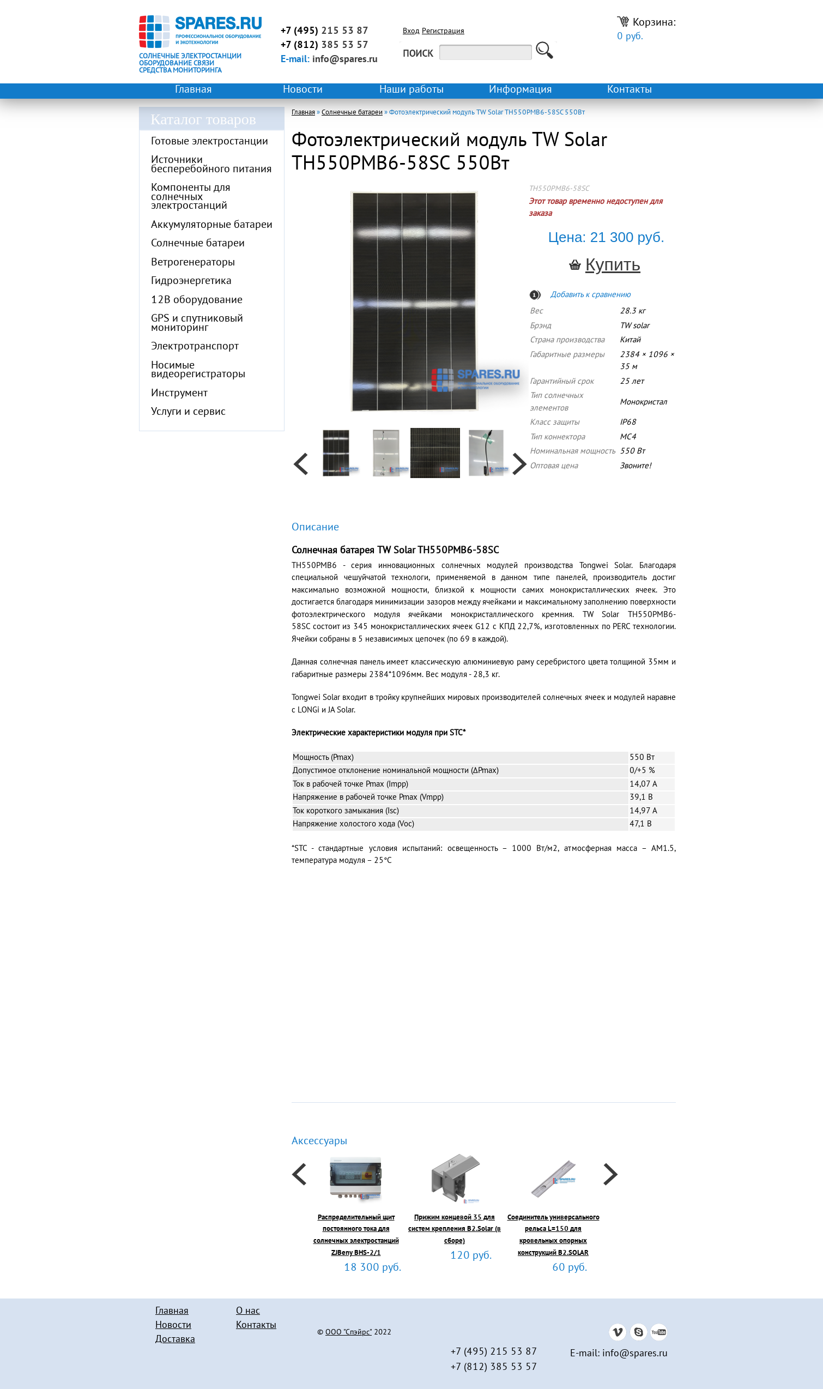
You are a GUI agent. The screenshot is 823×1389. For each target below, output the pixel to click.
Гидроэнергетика (191, 281)
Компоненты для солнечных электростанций (191, 197)
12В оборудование (197, 300)
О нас (248, 1311)
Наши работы (411, 90)
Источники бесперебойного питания (211, 164)
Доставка (175, 1339)
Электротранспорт (195, 347)
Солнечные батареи (198, 244)
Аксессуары (319, 1141)
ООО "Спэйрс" (348, 1333)
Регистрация (443, 31)
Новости (303, 90)
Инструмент (179, 393)
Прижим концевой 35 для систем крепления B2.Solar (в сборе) (454, 1230)
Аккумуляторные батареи (212, 225)
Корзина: (646, 29)
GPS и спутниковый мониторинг (197, 323)
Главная (193, 90)
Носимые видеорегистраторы (198, 370)
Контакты (629, 90)
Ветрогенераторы (193, 263)
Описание (315, 528)
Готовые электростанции (209, 142)
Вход (411, 31)
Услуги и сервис (188, 412)
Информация (520, 90)
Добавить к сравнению (590, 295)
